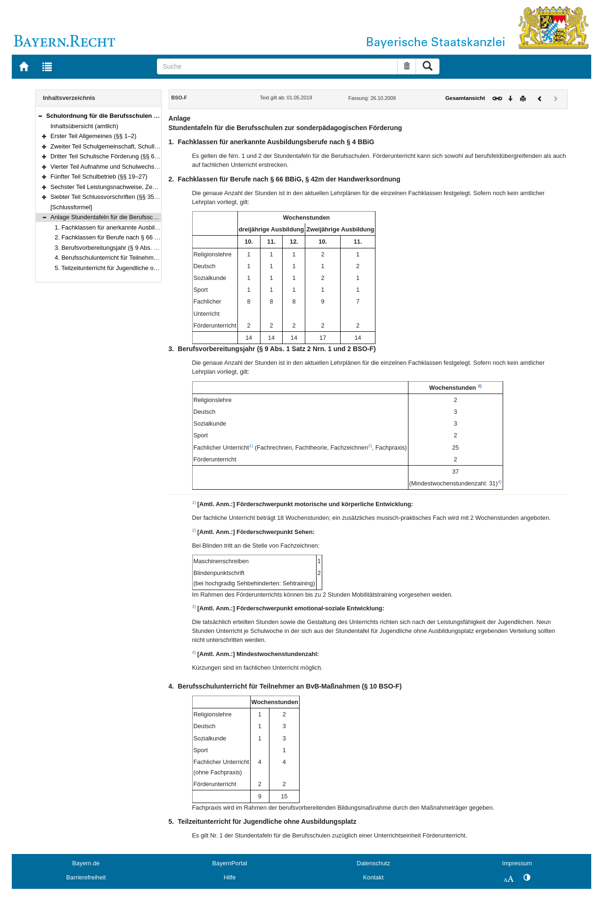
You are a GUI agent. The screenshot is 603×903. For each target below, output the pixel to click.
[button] (40, 115)
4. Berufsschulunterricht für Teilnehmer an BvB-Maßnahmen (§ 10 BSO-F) (155, 257)
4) (499, 481)
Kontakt (373, 877)
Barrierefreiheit (86, 877)
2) (370, 445)
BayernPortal (229, 863)
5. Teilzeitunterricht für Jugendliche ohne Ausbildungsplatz (133, 267)
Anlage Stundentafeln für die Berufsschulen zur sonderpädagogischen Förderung (159, 217)
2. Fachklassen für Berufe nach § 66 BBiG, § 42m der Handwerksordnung (154, 237)
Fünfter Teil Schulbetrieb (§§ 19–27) (98, 176)
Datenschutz (373, 863)
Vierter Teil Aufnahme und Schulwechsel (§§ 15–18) (120, 166)
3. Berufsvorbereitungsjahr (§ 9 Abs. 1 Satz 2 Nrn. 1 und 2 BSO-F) (144, 247)
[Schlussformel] (71, 207)
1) (251, 445)
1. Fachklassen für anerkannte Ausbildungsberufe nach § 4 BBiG (142, 227)
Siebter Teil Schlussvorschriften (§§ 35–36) (108, 196)
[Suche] (277, 66)
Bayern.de (85, 863)
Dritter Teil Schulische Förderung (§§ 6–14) (108, 156)
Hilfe (230, 877)
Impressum (517, 863)
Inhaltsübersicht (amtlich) (84, 126)
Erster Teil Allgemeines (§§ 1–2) (93, 136)
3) (480, 385)
